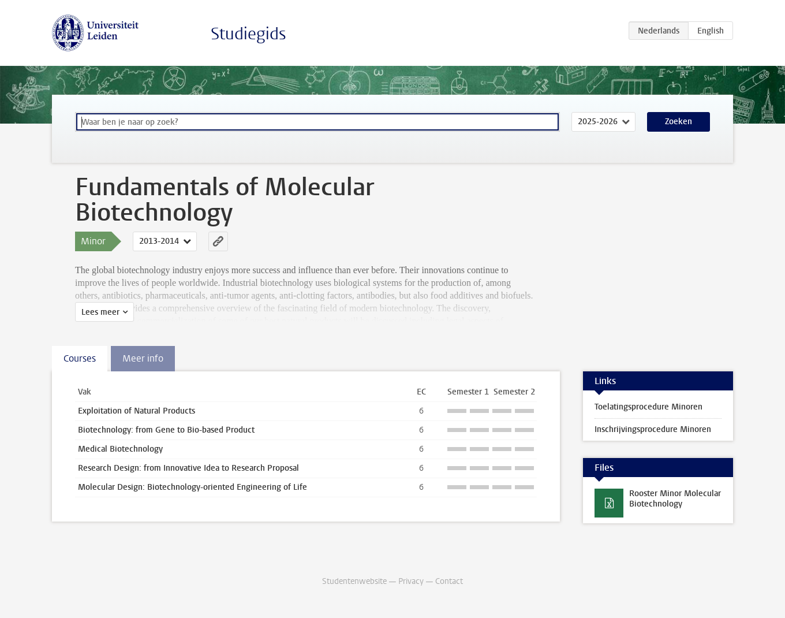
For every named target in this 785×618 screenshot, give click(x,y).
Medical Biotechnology (120, 449)
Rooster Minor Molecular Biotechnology (675, 498)
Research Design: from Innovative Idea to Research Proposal (188, 468)
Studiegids (248, 33)
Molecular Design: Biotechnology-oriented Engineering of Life (192, 487)
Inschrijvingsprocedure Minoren (653, 429)
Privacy (411, 581)
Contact (449, 581)
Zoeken (678, 121)
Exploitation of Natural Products (136, 410)
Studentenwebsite (354, 581)
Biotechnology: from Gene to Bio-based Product (166, 430)
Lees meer (100, 312)
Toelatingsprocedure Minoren (648, 406)
